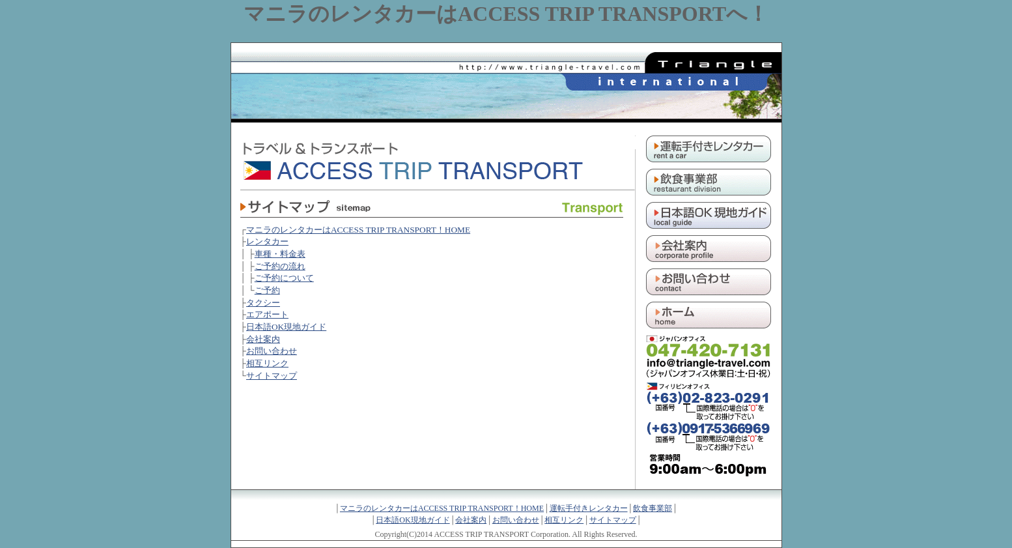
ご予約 (267, 290)
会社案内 (263, 339)
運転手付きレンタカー (589, 508)
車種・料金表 (280, 254)
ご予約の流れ (280, 266)
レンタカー (267, 241)
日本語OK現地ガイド (286, 327)
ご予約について (284, 278)
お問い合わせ (271, 351)
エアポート (267, 314)
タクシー (263, 303)
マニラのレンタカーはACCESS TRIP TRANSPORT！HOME (358, 230)
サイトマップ (271, 376)
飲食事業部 (652, 508)
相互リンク (267, 363)
